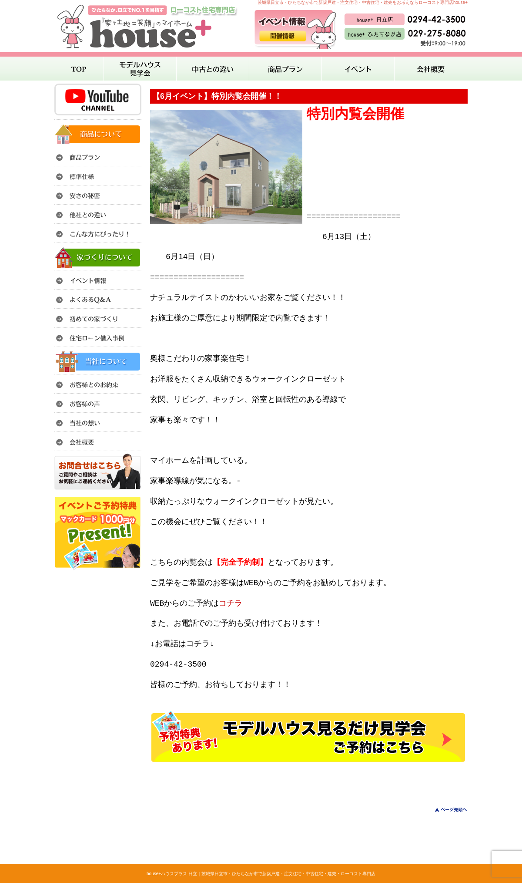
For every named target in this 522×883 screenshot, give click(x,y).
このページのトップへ (446, 809)
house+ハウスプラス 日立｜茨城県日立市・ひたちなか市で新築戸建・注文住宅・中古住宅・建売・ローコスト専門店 (261, 873)
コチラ (230, 603)
